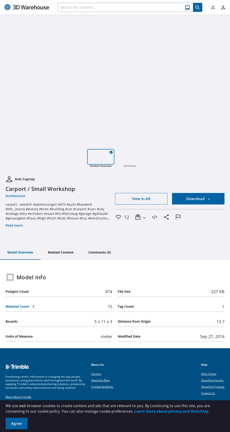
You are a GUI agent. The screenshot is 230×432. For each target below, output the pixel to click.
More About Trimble (18, 397)
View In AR (141, 198)
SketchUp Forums (212, 380)
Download (198, 198)
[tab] (20, 252)
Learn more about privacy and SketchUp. (171, 411)
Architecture (15, 196)
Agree (16, 423)
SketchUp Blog (100, 380)
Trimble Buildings (102, 387)
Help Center (208, 374)
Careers (96, 374)
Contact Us (208, 393)
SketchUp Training (212, 387)
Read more (14, 225)
